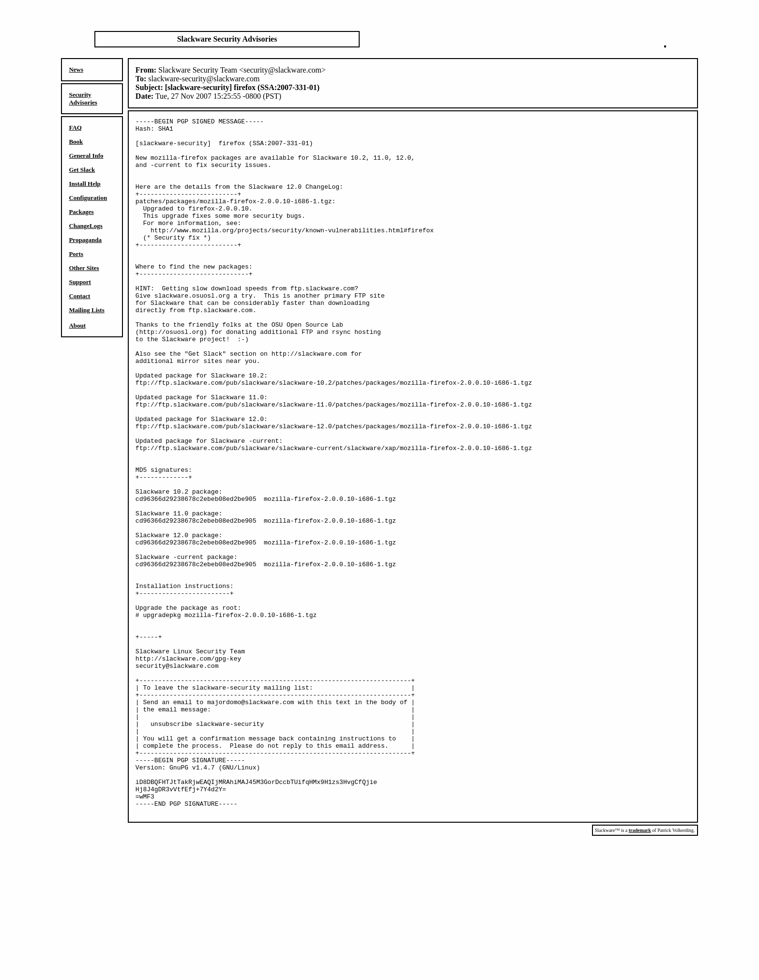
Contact (79, 296)
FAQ (75, 127)
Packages (81, 211)
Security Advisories (83, 98)
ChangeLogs (85, 225)
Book (76, 141)
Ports (76, 253)
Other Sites (84, 267)
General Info (86, 155)
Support (80, 282)
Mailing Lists (86, 310)
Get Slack (82, 169)
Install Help (84, 183)
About (77, 325)
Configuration (88, 197)
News (76, 69)
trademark (640, 969)
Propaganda (85, 239)
